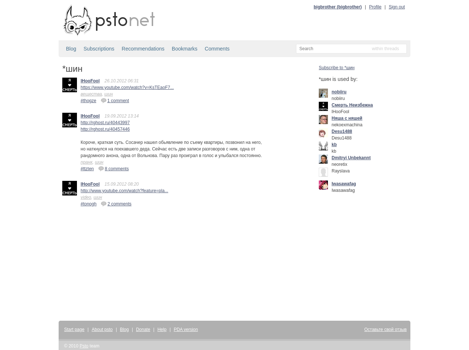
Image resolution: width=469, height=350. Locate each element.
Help (162, 329)
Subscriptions (99, 49)
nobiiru (339, 91)
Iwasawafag (344, 183)
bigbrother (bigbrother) (338, 7)
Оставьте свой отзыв (385, 329)
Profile (375, 7)
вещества (91, 94)
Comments (217, 49)
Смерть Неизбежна (352, 105)
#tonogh (88, 203)
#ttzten (87, 168)
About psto (102, 329)
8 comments (113, 168)
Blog (71, 49)
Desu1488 (342, 131)
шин (108, 94)
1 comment (115, 100)
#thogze (88, 100)
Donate (143, 329)
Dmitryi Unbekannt (351, 157)
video (86, 197)
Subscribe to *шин (337, 67)
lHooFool (90, 80)
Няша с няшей (347, 118)
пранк (86, 162)
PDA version (186, 329)
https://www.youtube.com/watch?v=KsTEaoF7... (127, 87)
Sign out (397, 7)
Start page (74, 329)
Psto (84, 346)
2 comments (116, 203)
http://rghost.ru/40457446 (105, 129)
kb (334, 144)
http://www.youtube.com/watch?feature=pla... (124, 190)
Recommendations (143, 49)
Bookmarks (184, 49)
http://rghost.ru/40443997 (105, 122)
